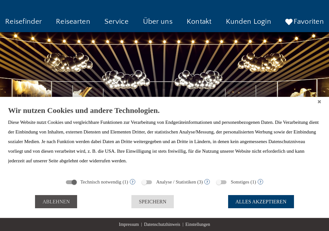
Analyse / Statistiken (176, 181)
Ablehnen (56, 201)
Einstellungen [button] (197, 224)
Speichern (152, 201)
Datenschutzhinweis (162, 224)
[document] (164, 140)
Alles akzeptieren (261, 201)
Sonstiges (240, 181)
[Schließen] (319, 102)
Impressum (129, 224)
